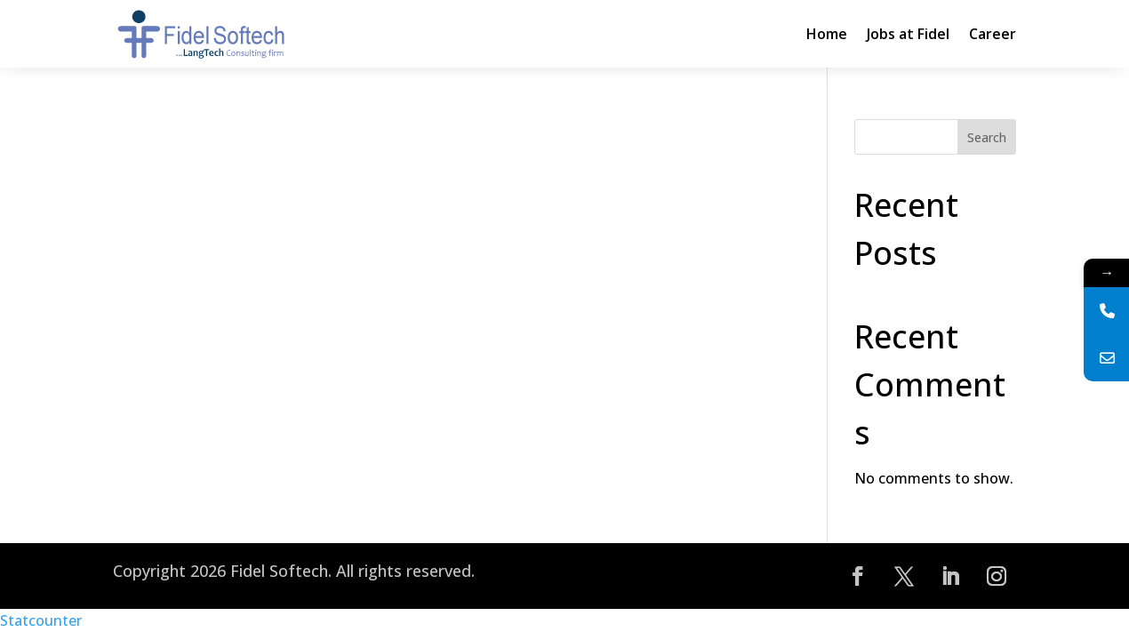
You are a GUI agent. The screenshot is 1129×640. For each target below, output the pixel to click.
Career (992, 34)
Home (826, 34)
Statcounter (41, 620)
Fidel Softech (279, 570)
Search (986, 137)
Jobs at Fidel (908, 34)
